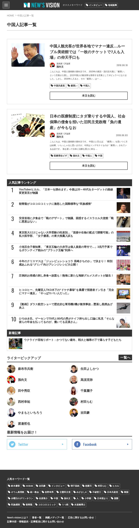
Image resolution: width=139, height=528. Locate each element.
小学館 (88, 498)
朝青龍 (29, 504)
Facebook (90, 444)
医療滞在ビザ (60, 155)
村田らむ (102, 485)
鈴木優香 (15, 485)
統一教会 (34, 492)
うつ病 (65, 504)
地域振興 (112, 5)
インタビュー (95, 5)
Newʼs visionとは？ (17, 517)
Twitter (23, 444)
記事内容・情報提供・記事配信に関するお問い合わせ (35, 521)
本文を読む (89, 95)
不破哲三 (96, 492)
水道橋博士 (79, 504)
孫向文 (76, 155)
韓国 (126, 492)
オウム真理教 (17, 492)
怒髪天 (88, 485)
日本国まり (102, 498)
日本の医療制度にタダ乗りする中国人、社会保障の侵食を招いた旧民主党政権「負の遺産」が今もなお (87, 121)
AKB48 (29, 485)
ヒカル (115, 485)
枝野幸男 (49, 492)
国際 (116, 498)
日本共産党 (112, 492)
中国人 (86, 85)
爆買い (74, 85)
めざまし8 (81, 492)
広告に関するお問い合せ (80, 517)
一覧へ (125, 357)
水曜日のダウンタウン (22, 498)
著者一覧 (36, 517)
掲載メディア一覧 (54, 517)
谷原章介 (43, 498)
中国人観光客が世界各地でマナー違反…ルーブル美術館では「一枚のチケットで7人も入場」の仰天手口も (87, 51)
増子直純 (75, 485)
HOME (10, 15)
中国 (100, 155)
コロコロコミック (47, 504)
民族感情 (15, 504)
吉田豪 (42, 485)
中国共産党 (59, 85)
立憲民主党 (65, 492)
